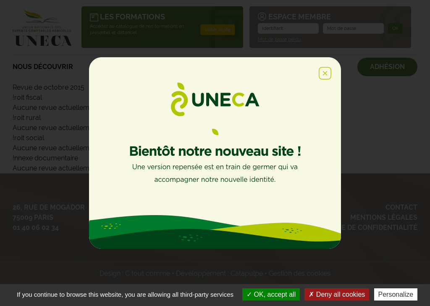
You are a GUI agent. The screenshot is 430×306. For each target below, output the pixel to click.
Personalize (396, 294)
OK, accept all (271, 294)
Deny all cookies (337, 294)
